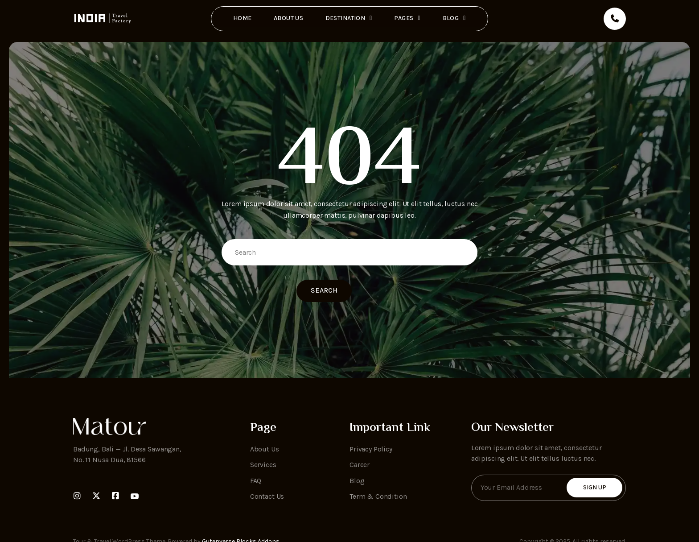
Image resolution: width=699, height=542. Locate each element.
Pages (408, 17)
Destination (348, 17)
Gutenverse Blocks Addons (241, 524)
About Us (288, 17)
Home (242, 17)
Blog (454, 17)
